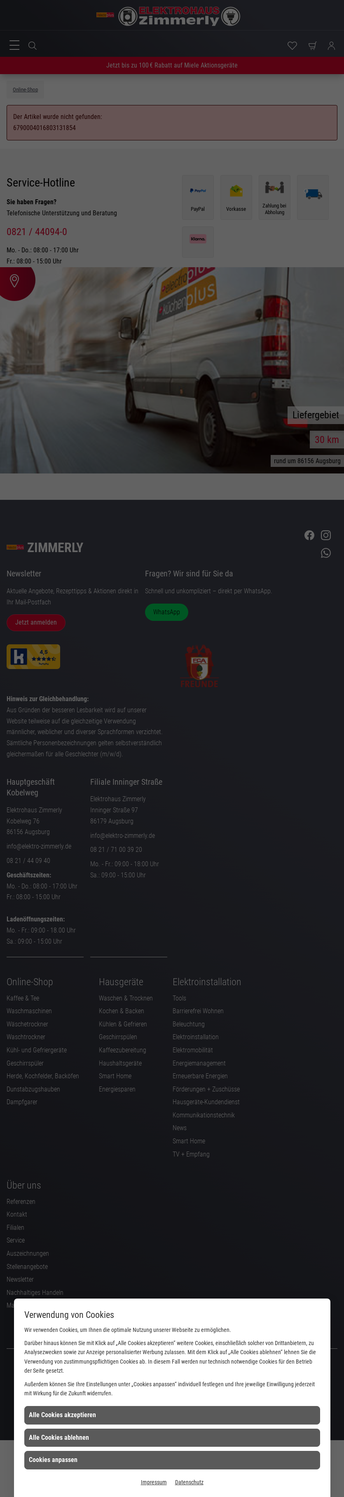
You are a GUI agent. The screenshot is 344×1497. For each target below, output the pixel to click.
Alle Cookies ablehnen (59, 1437)
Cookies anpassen (53, 1460)
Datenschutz (189, 1482)
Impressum (154, 1482)
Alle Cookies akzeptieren (62, 1415)
